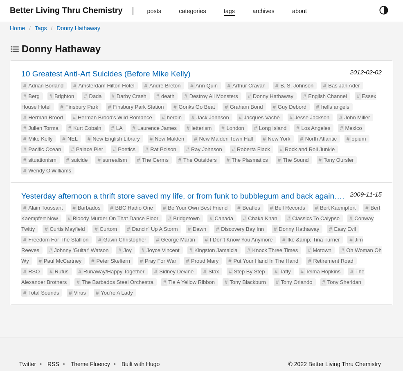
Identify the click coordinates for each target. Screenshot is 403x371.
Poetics (126, 149)
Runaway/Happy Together (113, 271)
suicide (79, 160)
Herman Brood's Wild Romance (115, 117)
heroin (174, 117)
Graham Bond (246, 107)
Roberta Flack (253, 149)
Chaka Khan (262, 218)
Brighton (64, 96)
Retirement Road (333, 261)
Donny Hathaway (78, 28)
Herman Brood (45, 117)
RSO (34, 271)
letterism (201, 128)
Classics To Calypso (316, 218)
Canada (224, 218)
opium (358, 139)
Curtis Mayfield (67, 229)
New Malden (169, 139)
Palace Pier (89, 149)
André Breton (165, 86)
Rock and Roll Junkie (310, 149)
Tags (41, 28)
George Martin (178, 240)
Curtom (108, 229)
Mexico (353, 128)
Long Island (272, 128)
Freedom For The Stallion (58, 240)
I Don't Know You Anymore (241, 240)
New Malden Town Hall (226, 139)
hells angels (335, 107)
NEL (73, 139)
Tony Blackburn (248, 282)
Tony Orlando (296, 282)
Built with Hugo (141, 364)
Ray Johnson (206, 149)
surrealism (115, 160)
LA (119, 128)
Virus (80, 293)
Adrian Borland (45, 86)
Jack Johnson (212, 117)
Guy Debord (292, 107)
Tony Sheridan (344, 282)
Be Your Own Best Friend (197, 208)
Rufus (62, 271)
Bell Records (290, 208)
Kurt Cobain (87, 128)
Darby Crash (131, 96)
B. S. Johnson (296, 86)
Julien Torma (43, 128)
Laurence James (157, 128)
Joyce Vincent (163, 250)
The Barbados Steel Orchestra (117, 282)
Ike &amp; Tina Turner (314, 240)
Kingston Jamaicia (216, 250)
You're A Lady (117, 293)
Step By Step (249, 271)
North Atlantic (321, 139)
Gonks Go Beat (197, 107)
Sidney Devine (176, 271)
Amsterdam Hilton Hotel (106, 86)
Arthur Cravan (249, 86)
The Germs (155, 160)
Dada (95, 96)
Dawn (199, 229)
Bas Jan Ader (344, 86)
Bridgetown (186, 218)
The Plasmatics (250, 160)
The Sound (296, 160)
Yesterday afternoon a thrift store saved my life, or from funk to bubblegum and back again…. (182, 196)
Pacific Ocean (44, 149)
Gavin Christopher (125, 240)
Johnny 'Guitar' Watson (81, 250)
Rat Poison (163, 149)
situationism (42, 160)
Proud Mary (204, 261)
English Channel (327, 96)
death (168, 96)
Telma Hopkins (323, 271)
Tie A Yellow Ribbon (191, 282)
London (235, 128)
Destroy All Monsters (213, 96)
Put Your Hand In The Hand (265, 261)
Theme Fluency (91, 364)
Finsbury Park (81, 107)
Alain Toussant (45, 208)
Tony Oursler (339, 160)
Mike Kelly (40, 139)
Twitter (27, 364)
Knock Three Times (275, 250)
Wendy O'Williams (49, 171)
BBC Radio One (134, 208)
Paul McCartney (62, 261)
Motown (322, 250)
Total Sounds (43, 293)
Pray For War (160, 261)
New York (279, 139)
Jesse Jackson (312, 117)
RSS (53, 364)
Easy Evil (345, 229)
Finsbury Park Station (138, 107)
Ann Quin (207, 86)
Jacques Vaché (262, 117)
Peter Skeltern (113, 261)
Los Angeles (315, 128)
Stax (213, 271)
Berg (33, 96)
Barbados (89, 208)
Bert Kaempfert (338, 208)
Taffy (285, 271)
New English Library (116, 139)
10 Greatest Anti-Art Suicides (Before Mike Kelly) (106, 73)
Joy (128, 250)
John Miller (357, 117)
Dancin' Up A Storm (155, 229)
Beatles (251, 208)
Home (17, 28)
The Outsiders (200, 160)
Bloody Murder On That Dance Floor (115, 218)
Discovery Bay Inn (242, 229)
